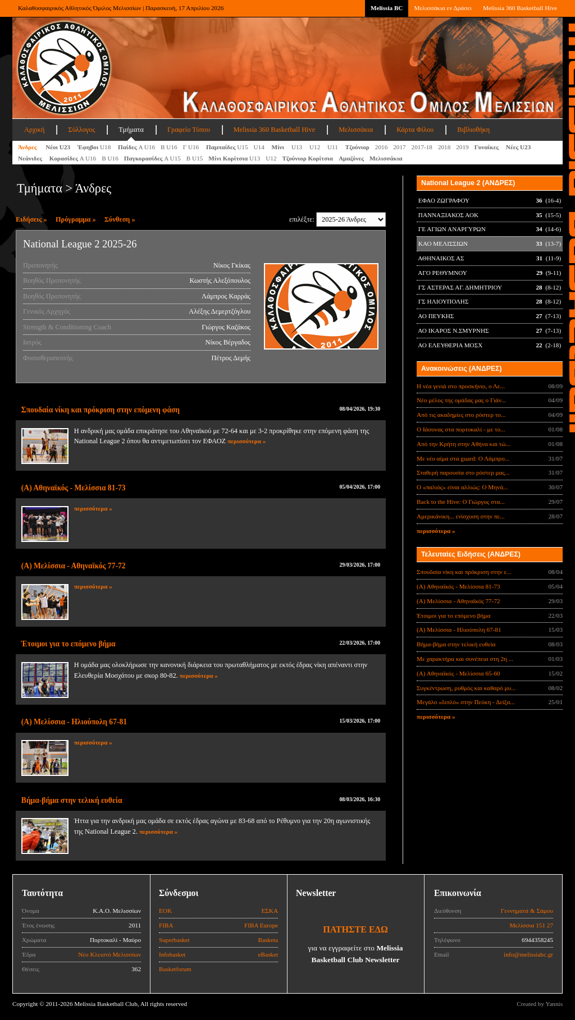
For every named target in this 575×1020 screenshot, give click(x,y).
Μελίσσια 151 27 (531, 925)
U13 (297, 147)
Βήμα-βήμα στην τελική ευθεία (71, 800)
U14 (260, 147)
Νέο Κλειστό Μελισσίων (109, 954)
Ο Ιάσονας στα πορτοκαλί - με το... (461, 429)
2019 (462, 147)
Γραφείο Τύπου (188, 130)
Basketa (268, 939)
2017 (399, 147)
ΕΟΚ (165, 910)
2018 (444, 147)
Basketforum (175, 969)
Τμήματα (131, 130)
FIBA (166, 925)
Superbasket (174, 939)
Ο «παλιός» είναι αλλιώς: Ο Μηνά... (462, 487)
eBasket (268, 954)
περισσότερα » (246, 441)
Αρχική (34, 130)
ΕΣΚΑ (269, 910)
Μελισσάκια (356, 130)
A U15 (152, 158)
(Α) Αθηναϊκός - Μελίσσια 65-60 (458, 673)
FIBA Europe (261, 925)
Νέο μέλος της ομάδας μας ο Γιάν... (461, 400)
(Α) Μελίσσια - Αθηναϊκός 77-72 (73, 566)
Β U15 (194, 158)
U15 (227, 147)
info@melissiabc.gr (528, 954)
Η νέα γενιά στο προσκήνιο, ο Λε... (461, 386)
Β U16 (169, 147)
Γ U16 (191, 147)
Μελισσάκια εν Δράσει (442, 7)
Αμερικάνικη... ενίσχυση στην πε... (460, 516)
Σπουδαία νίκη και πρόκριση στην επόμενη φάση (100, 410)
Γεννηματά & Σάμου (527, 910)
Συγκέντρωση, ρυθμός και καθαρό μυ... (466, 687)
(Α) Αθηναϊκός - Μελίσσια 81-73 (73, 488)
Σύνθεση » (119, 219)
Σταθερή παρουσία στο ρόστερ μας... (463, 472)
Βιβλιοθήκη (473, 130)
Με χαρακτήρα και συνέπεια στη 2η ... (465, 658)
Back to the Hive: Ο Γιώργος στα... (461, 501)
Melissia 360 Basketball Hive (520, 7)
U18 (94, 147)
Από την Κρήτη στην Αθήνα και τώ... (463, 443)
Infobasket (172, 954)
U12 (315, 147)
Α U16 (136, 147)
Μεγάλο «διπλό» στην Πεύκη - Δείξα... (466, 702)
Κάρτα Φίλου (414, 130)
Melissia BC (387, 7)
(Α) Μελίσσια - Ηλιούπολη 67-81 (74, 722)
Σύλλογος (81, 130)
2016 (381, 147)
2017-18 (422, 147)
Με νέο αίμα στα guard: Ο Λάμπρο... (463, 458)
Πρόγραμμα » (76, 219)
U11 (333, 147)
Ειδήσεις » (31, 219)
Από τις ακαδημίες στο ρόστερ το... (461, 414)
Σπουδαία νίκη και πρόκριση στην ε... (464, 571)
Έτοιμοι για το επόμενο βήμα (68, 644)
